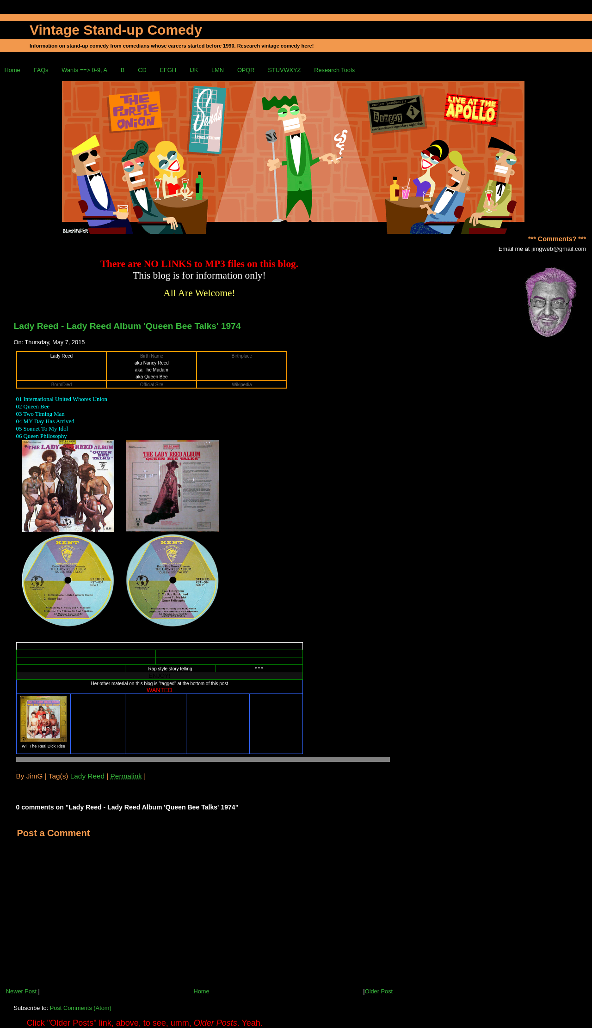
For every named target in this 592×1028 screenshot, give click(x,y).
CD (142, 70)
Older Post (379, 991)
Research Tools (334, 70)
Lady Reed (87, 776)
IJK (194, 70)
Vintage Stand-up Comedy (116, 29)
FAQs (41, 70)
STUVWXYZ (284, 70)
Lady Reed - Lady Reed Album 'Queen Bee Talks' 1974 (127, 326)
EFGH (168, 70)
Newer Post (21, 991)
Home (12, 70)
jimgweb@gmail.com (558, 248)
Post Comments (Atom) (80, 1007)
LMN (217, 70)
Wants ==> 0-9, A (84, 70)
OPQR (246, 70)
